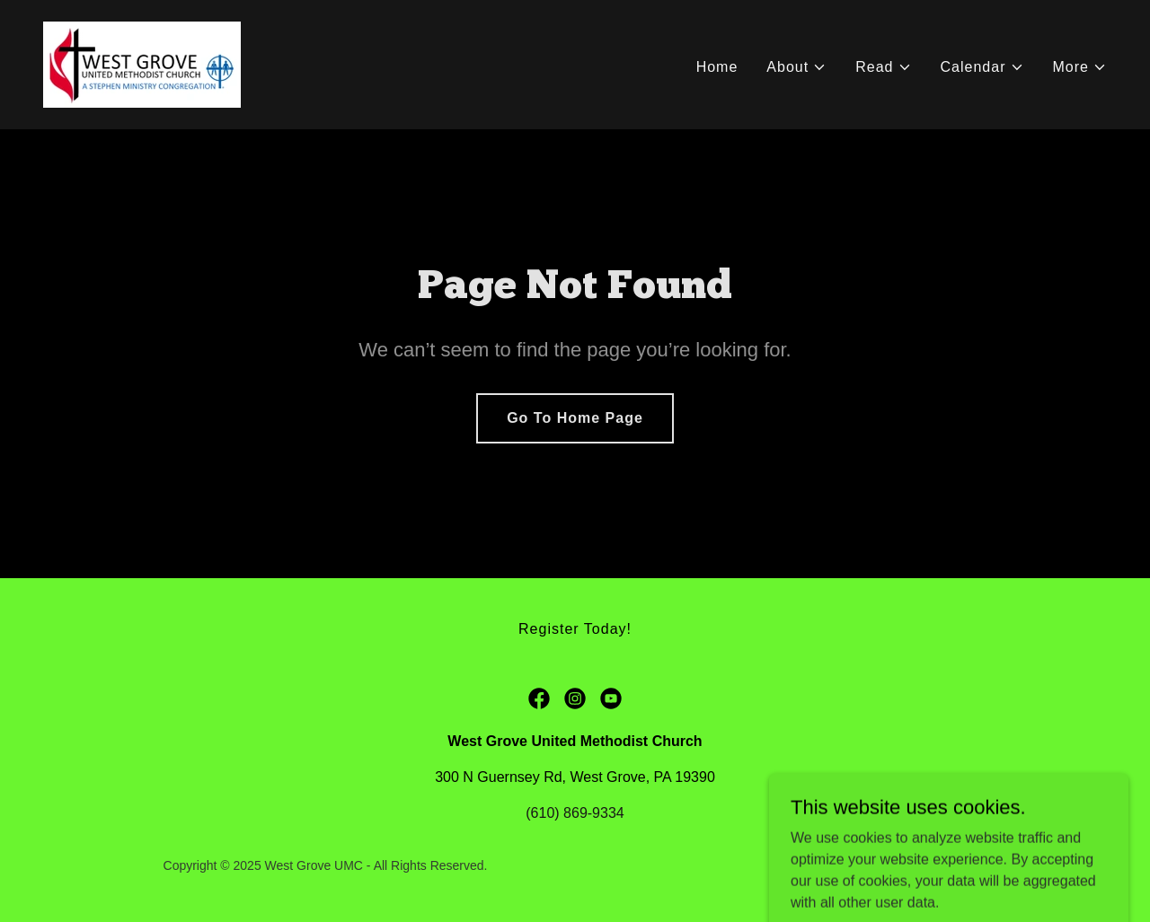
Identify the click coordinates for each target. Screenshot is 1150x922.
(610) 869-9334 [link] (575, 813)
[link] (142, 63)
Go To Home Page (575, 418)
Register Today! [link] (575, 629)
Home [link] (717, 67)
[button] (796, 67)
